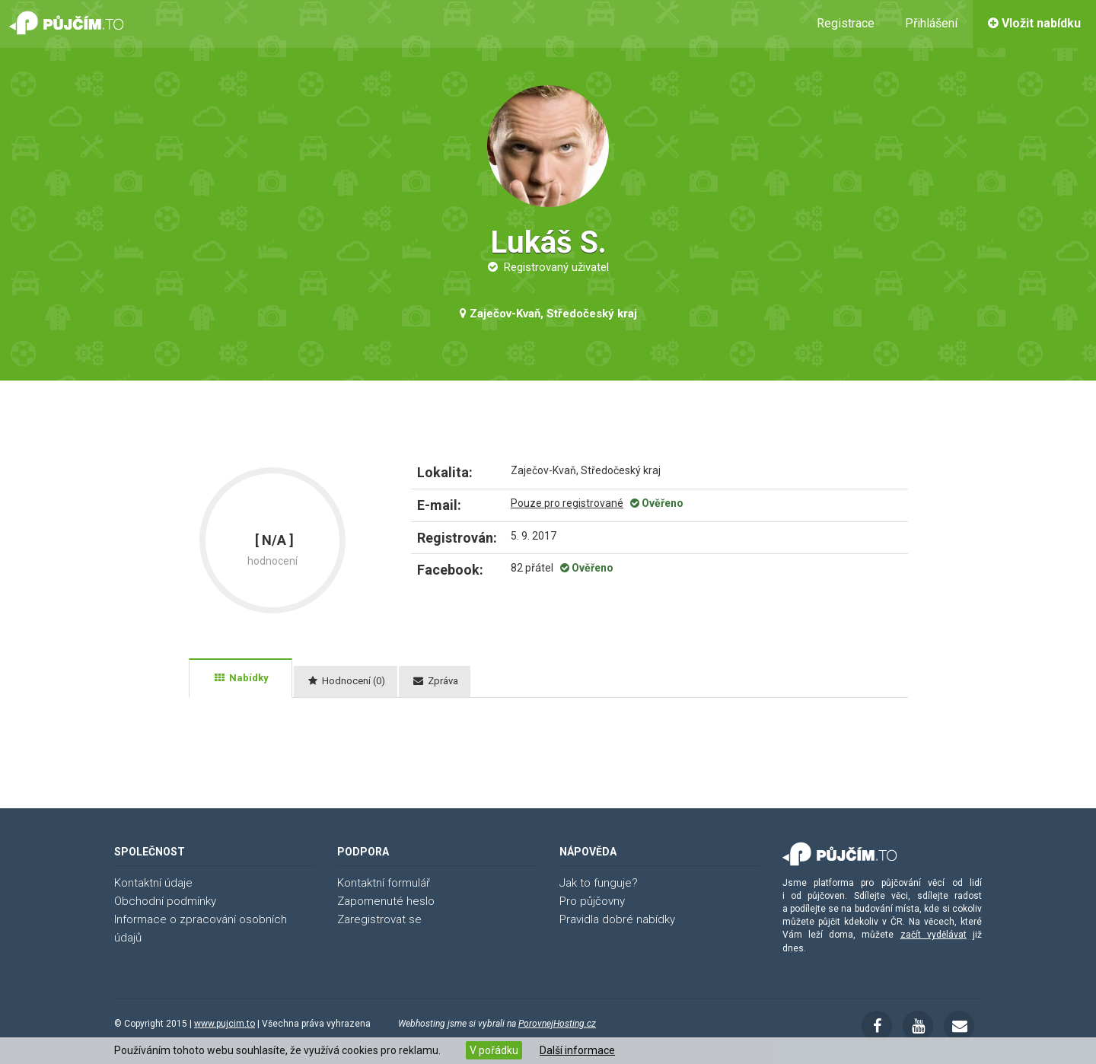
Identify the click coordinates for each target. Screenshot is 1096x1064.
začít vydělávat (933, 934)
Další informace (577, 1050)
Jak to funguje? (598, 883)
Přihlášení (931, 23)
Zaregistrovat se (379, 919)
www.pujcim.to (224, 1023)
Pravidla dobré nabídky (617, 919)
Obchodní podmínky (165, 901)
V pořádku (494, 1050)
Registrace (846, 23)
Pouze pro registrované (567, 503)
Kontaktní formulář (383, 883)
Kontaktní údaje (153, 883)
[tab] (240, 678)
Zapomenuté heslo (386, 901)
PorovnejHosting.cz (557, 1023)
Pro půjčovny (592, 901)
